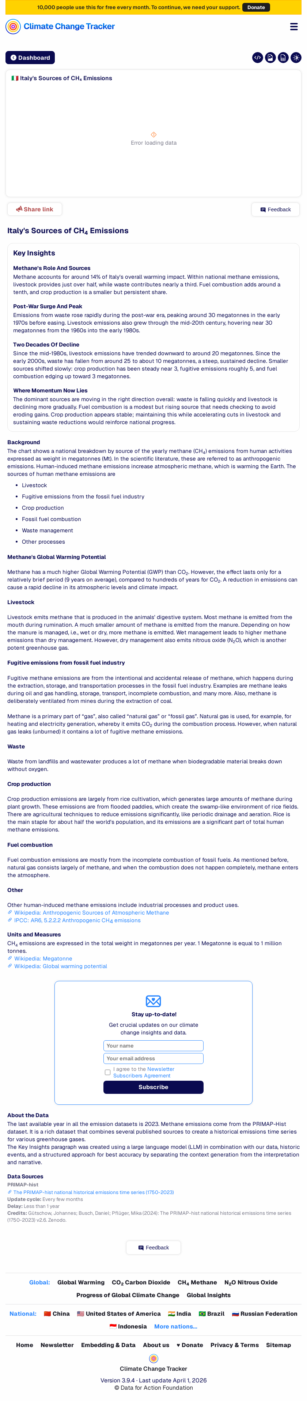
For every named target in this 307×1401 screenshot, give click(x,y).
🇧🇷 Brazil (211, 1314)
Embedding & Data (108, 1345)
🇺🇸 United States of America (119, 1314)
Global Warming (81, 1282)
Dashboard (30, 58)
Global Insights (209, 1295)
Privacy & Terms (235, 1345)
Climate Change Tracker (153, 1369)
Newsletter (57, 1345)
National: (23, 1314)
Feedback (276, 209)
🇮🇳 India (180, 1314)
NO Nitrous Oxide (251, 1282)
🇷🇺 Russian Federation (264, 1314)
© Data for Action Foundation (153, 1388)
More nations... (175, 1326)
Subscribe (153, 1087)
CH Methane (197, 1282)
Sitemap (278, 1345)
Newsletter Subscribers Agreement (143, 1072)
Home (24, 1345)
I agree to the (143, 1072)
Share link (34, 209)
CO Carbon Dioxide (141, 1282)
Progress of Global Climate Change (127, 1295)
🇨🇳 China (57, 1314)
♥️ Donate (190, 1345)
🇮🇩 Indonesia (128, 1326)
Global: (39, 1282)
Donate (256, 7)
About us (156, 1345)
